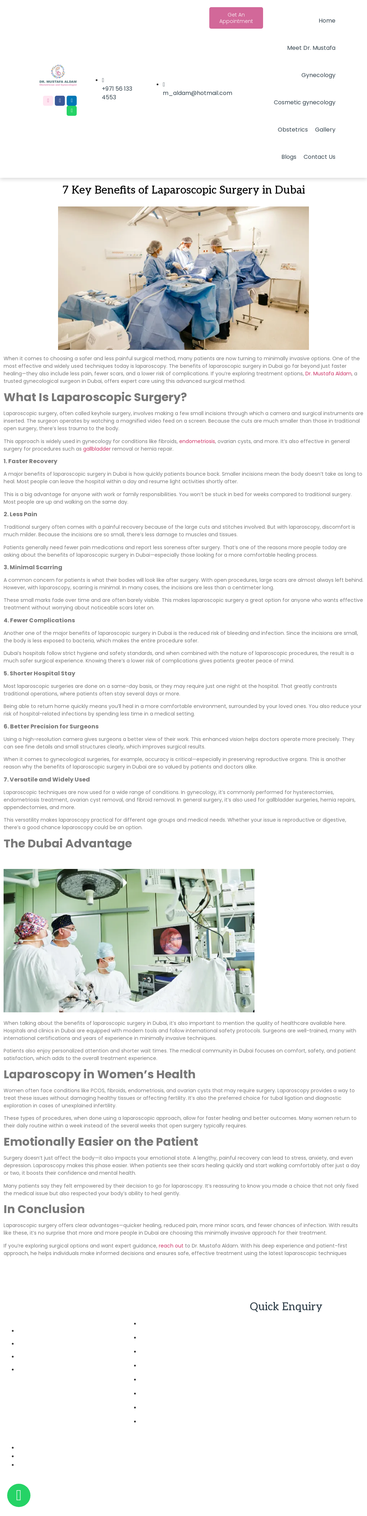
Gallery (325, 129)
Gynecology (318, 75)
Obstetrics (293, 129)
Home (327, 20)
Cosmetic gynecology (304, 102)
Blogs (288, 157)
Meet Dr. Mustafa (311, 48)
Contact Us (319, 157)
